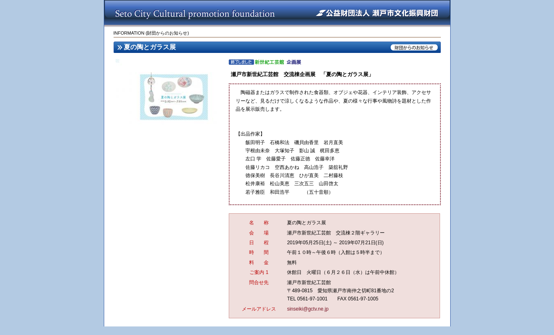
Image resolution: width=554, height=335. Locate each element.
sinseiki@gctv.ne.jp (307, 309)
